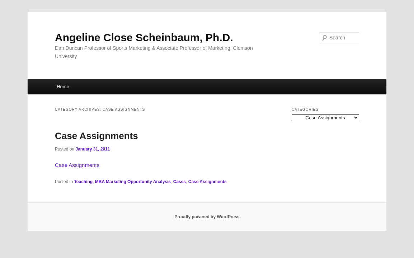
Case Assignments (96, 135)
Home (63, 86)
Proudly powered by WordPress (206, 216)
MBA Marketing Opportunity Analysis (133, 181)
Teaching (83, 181)
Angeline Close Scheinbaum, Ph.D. (144, 37)
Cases (179, 181)
